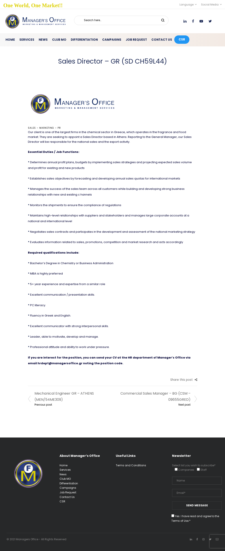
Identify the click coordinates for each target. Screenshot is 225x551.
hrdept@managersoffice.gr (60, 363)
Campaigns (68, 488)
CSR (62, 501)
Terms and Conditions (131, 465)
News (63, 474)
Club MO (65, 479)
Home (63, 465)
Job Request (68, 492)
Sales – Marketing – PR (44, 128)
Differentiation (69, 483)
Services (65, 470)
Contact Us (67, 497)
